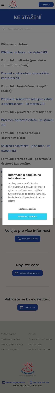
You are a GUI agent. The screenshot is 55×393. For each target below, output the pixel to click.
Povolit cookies (27, 217)
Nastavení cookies (27, 209)
